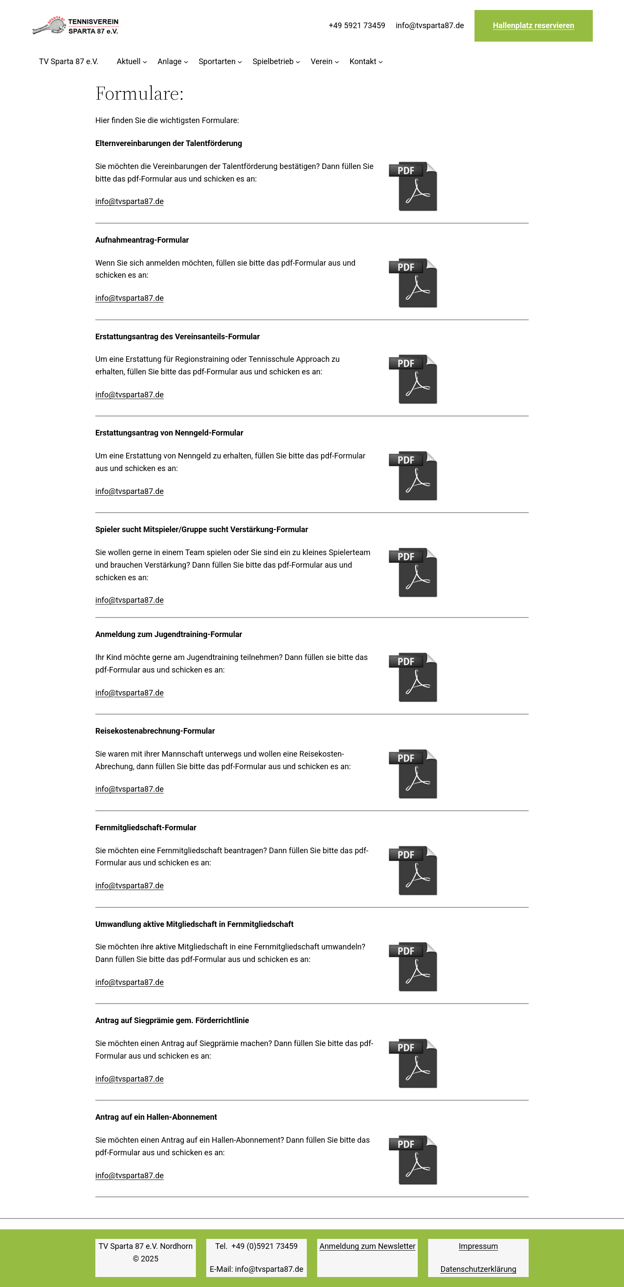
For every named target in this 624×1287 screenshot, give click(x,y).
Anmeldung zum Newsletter (367, 1246)
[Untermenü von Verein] (325, 61)
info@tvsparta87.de (129, 201)
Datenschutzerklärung (478, 1269)
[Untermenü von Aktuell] (132, 61)
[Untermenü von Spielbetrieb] (276, 61)
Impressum (478, 1246)
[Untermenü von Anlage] (173, 61)
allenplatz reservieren (536, 25)
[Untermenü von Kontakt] (366, 61)
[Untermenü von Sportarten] (220, 61)
